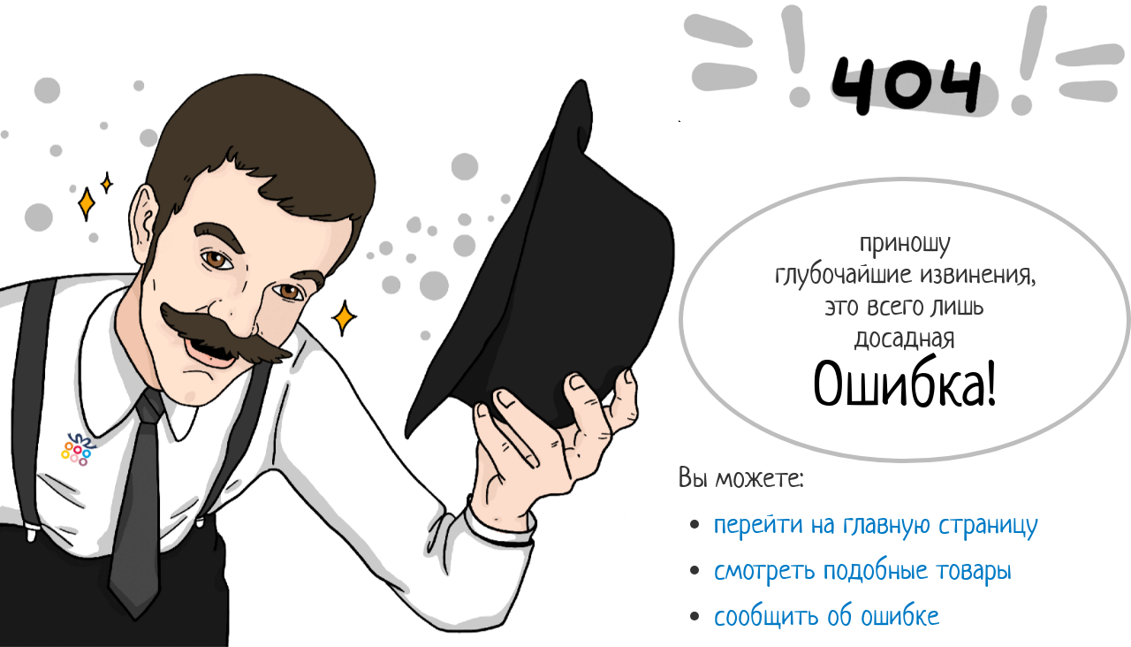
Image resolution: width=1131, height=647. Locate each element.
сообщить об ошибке (826, 615)
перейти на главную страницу (876, 523)
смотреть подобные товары (863, 569)
